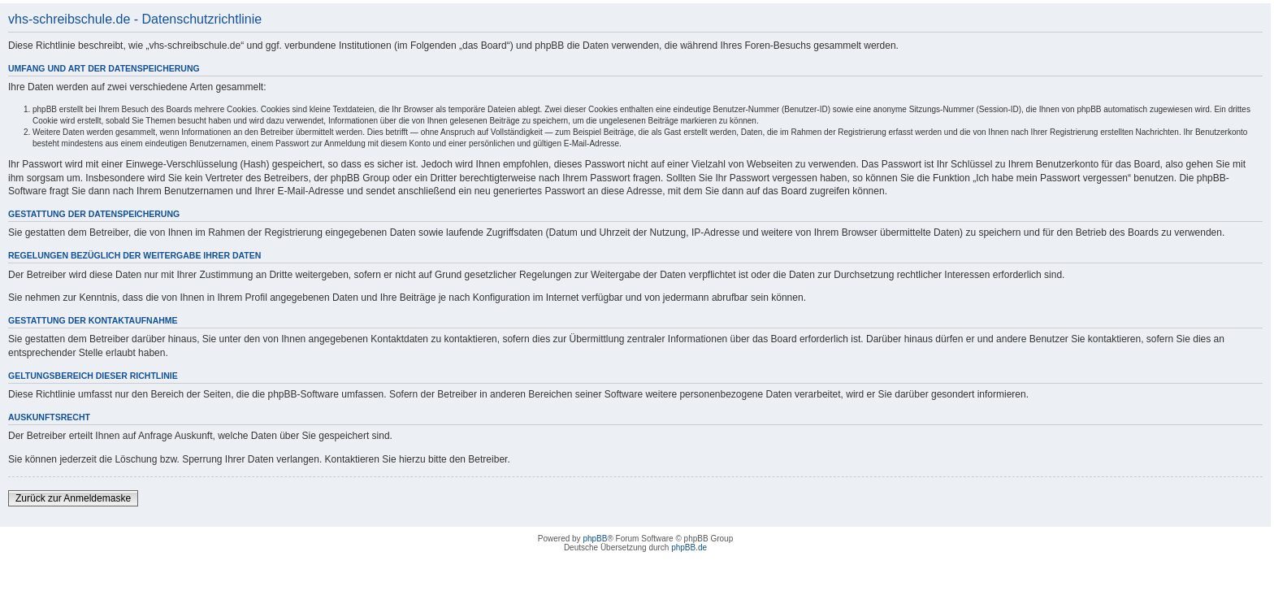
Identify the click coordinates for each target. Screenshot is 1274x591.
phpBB (595, 538)
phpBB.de (689, 547)
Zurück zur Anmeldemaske (73, 498)
